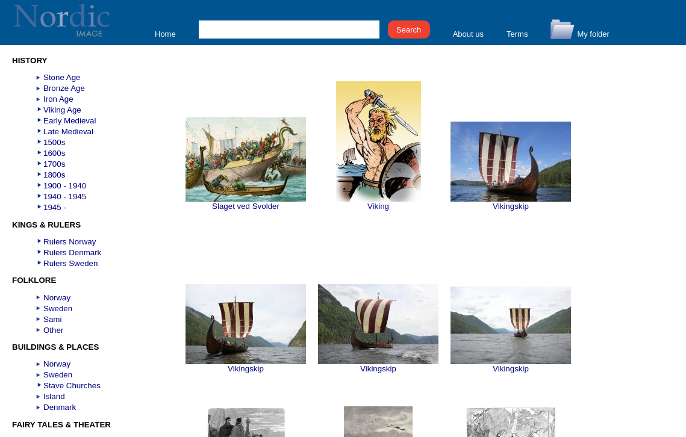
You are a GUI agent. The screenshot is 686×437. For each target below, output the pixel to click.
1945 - (54, 207)
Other (53, 330)
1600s (54, 153)
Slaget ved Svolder (246, 202)
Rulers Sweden (70, 263)
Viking (378, 202)
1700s (54, 164)
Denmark (59, 407)
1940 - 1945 (64, 196)
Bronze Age (64, 88)
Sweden (57, 308)
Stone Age (62, 77)
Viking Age (62, 109)
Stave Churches (72, 385)
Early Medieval (69, 120)
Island (54, 396)
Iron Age (58, 99)
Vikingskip (511, 202)
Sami (52, 319)
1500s (54, 142)
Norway (56, 297)
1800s (54, 174)
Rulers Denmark (72, 252)
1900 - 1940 (64, 185)
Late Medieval (68, 131)
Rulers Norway (69, 241)
